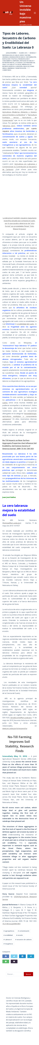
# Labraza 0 (8, 939)
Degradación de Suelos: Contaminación (22, 57)
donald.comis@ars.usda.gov (21, 717)
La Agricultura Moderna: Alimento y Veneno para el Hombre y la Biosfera (19, 112)
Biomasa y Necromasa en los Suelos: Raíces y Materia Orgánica (19, 55)
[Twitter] (14, 956)
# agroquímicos (9, 931)
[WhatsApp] (5, 961)
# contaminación (23, 931)
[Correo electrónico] (14, 961)
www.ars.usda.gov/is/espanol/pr (14, 728)
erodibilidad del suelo (25, 324)
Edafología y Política (9, 59)
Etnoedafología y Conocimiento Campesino (16, 60)
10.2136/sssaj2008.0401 (11, 924)
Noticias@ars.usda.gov (11, 523)
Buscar (28, 974)
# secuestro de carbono (23, 939)
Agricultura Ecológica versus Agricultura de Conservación (19, 117)
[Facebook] (5, 956)
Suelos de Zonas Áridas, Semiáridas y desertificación (18, 67)
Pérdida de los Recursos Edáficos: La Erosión (17, 65)
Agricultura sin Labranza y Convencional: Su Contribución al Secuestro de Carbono (19, 167)
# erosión (19, 935)
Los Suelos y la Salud (14, 64)
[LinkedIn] (22, 956)
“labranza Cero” (8, 126)
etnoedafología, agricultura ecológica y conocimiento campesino (19, 416)
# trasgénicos (8, 944)
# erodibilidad (8, 935)
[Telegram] (30, 956)
